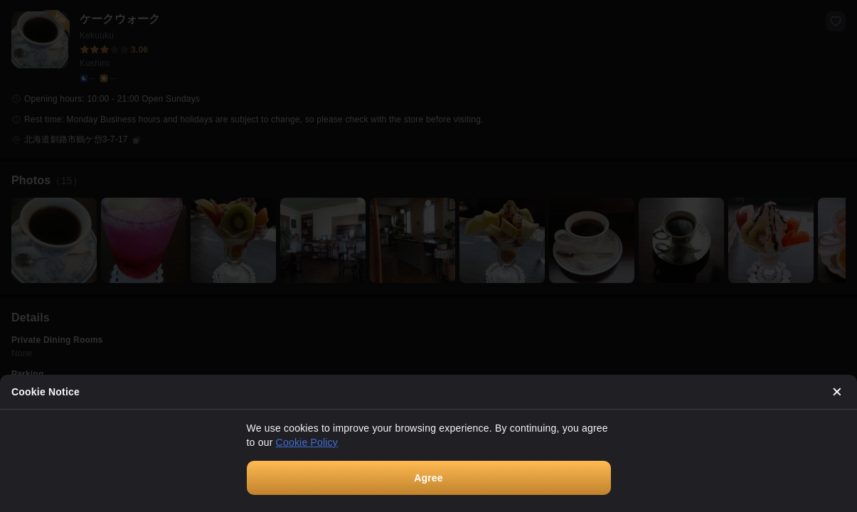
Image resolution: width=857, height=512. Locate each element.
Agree (428, 478)
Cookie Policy (307, 442)
